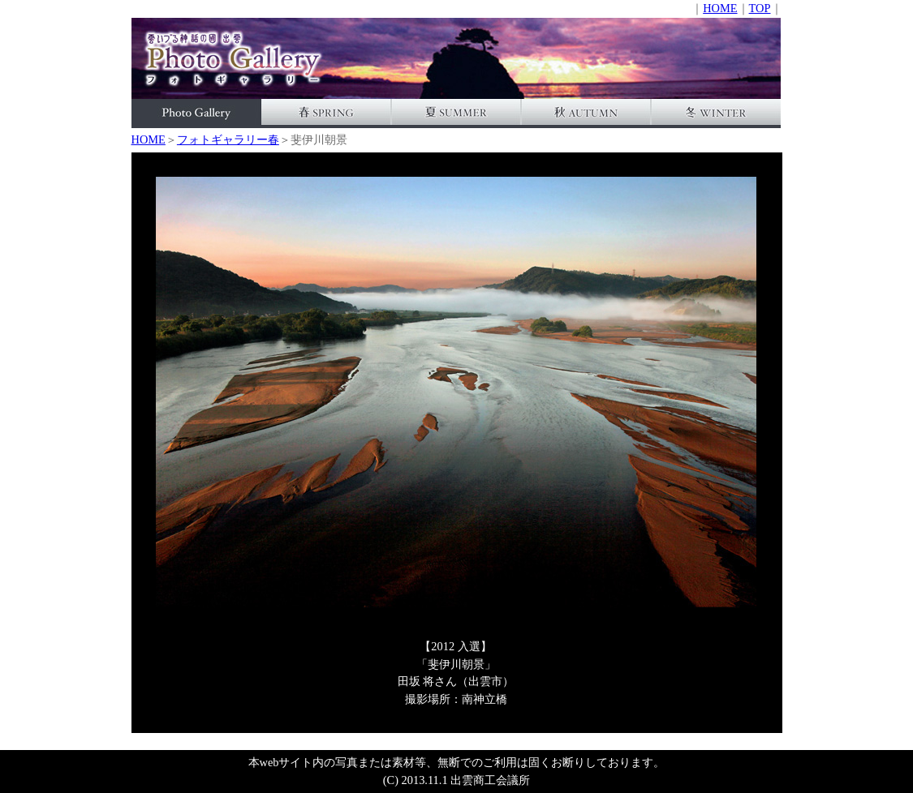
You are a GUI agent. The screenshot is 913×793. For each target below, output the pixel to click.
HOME (720, 8)
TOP (760, 8)
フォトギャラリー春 (228, 139)
